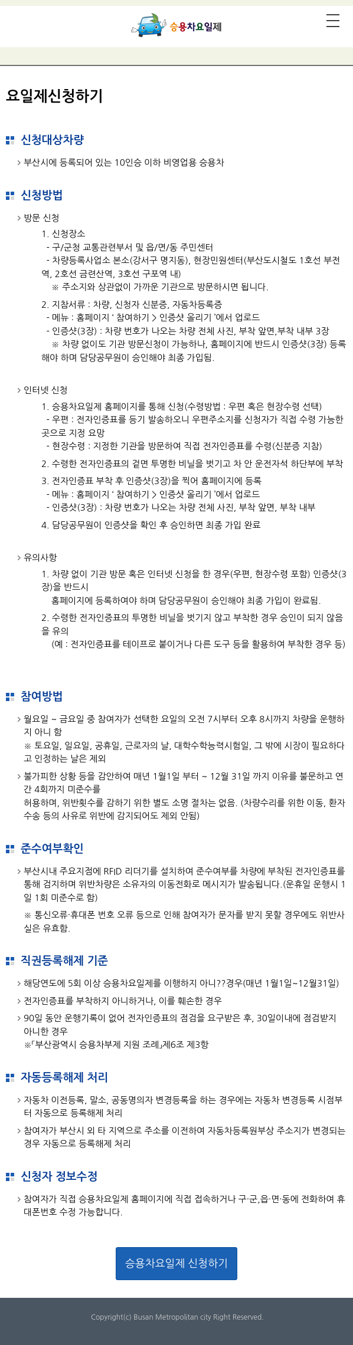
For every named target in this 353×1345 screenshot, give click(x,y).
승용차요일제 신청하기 (176, 1263)
